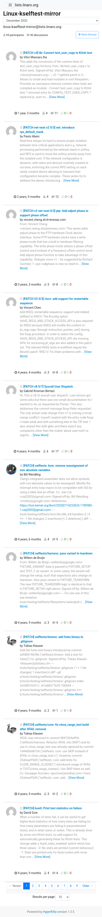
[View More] (57, 97)
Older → (87, 886)
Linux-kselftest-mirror (32, 13)
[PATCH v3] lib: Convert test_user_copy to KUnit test (56, 52)
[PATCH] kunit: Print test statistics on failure (51, 808)
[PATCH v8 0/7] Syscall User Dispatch (46, 386)
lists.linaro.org (26, 5)
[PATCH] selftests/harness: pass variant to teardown (56, 553)
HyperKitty (50, 911)
